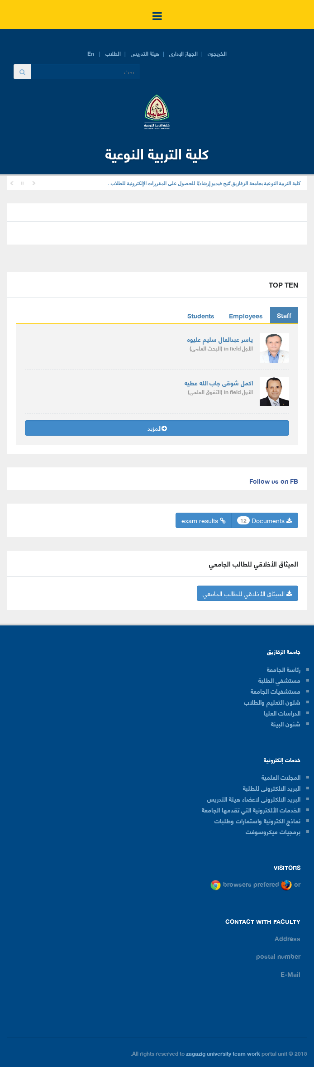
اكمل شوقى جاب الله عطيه (219, 382)
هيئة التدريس (145, 53)
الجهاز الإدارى (183, 53)
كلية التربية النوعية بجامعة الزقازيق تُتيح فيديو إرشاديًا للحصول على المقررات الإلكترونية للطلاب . (204, 184)
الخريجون (217, 53)
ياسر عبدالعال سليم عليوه (220, 339)
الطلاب (113, 53)
